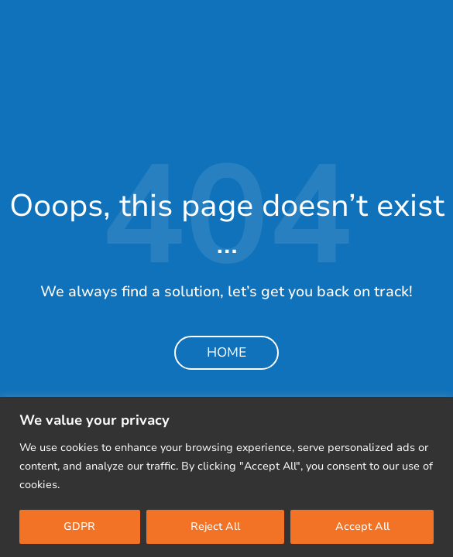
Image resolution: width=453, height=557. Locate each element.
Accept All (362, 526)
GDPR (79, 526)
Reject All (215, 526)
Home (226, 352)
